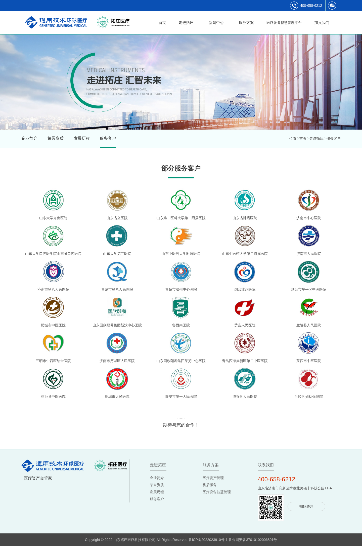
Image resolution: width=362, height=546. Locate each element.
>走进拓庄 (315, 138)
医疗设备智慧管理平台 (284, 23)
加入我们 (321, 22)
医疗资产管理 (213, 478)
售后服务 (210, 485)
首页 (162, 23)
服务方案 (246, 22)
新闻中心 (216, 22)
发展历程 (82, 138)
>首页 (301, 138)
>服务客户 (333, 138)
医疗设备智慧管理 (217, 492)
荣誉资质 (56, 138)
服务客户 (108, 138)
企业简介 (29, 138)
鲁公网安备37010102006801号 (253, 540)
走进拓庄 (186, 22)
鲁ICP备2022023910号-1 (208, 540)
